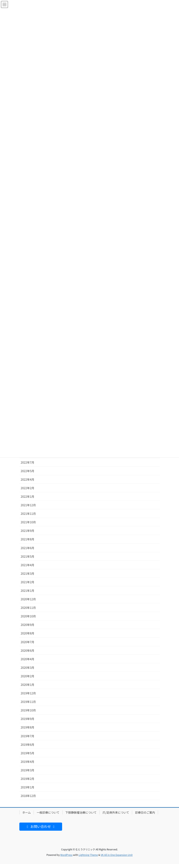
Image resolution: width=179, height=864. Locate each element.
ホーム (26, 812)
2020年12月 (28, 599)
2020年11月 (28, 608)
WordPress (66, 854)
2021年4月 (27, 565)
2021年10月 (28, 522)
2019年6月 (27, 745)
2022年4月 (27, 479)
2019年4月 (27, 762)
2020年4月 (27, 659)
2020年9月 (27, 625)
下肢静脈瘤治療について (81, 812)
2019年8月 (27, 727)
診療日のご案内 (145, 812)
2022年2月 (27, 488)
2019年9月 (27, 719)
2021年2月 (27, 582)
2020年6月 (27, 650)
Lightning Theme (88, 854)
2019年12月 (28, 693)
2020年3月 (27, 668)
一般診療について (48, 812)
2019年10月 (28, 710)
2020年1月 (27, 685)
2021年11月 (28, 514)
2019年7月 (27, 736)
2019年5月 (27, 753)
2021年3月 (27, 573)
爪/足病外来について (115, 812)
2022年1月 (27, 496)
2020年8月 (27, 633)
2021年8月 (27, 539)
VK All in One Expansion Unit (117, 854)
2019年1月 (27, 787)
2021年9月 (27, 531)
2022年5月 (27, 471)
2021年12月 (28, 505)
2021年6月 (27, 548)
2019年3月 (27, 770)
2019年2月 (27, 779)
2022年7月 (27, 462)
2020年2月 (27, 676)
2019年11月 (28, 702)
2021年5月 (27, 556)
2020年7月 (27, 642)
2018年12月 (28, 796)
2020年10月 (28, 616)
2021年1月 (27, 591)
